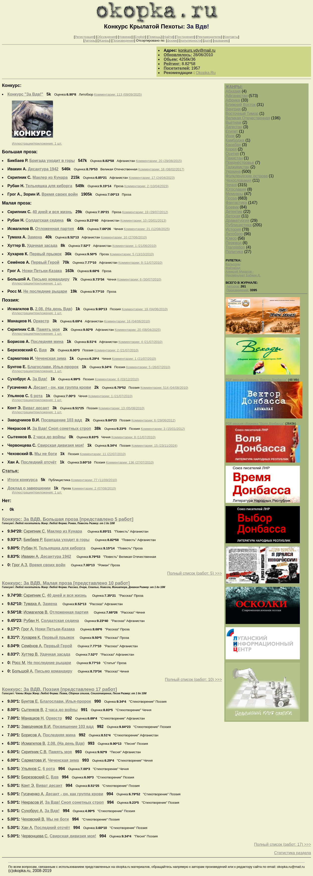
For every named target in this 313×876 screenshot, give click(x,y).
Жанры (104, 40)
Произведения (123, 40)
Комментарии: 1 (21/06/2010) (134, 246)
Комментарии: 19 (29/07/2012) (145, 212)
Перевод (233, 243)
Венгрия (233, 109)
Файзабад (233, 268)
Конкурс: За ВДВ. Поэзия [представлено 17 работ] (59, 689)
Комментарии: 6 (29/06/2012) (153, 420)
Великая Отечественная (248, 118)
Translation (235, 247)
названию (221, 40)
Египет (232, 131)
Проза (231, 198)
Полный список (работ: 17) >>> (282, 844)
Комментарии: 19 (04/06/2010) (145, 309)
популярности (191, 40)
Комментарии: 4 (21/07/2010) (140, 342)
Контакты (231, 37)
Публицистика (239, 225)
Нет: (6, 500)
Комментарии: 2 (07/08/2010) (94, 488)
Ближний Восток (241, 105)
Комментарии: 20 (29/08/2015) (159, 161)
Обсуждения (106, 37)
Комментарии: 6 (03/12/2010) (117, 379)
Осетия (232, 154)
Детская (233, 216)
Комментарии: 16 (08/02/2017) (161, 169)
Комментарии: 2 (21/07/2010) (116, 350)
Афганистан (237, 96)
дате (207, 40)
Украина (233, 171)
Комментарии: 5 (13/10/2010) (132, 254)
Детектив (234, 211)
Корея (231, 149)
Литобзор (234, 234)
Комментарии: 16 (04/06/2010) (127, 321)
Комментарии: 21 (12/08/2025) (147, 229)
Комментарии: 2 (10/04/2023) (146, 186)
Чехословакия (238, 180)
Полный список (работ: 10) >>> (193, 679)
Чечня (231, 185)
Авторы (90, 40)
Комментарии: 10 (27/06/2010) (124, 237)
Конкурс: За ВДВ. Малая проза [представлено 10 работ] (66, 583)
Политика (234, 252)
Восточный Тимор (242, 113)
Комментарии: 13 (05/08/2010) (121, 408)
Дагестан (234, 127)
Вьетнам (233, 122)
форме (172, 40)
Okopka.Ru (206, 73)
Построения (185, 37)
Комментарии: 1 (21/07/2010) (134, 359)
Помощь (154, 37)
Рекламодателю (209, 37)
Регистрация (84, 37)
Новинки (125, 37)
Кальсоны (233, 264)
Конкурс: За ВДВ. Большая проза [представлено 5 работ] (67, 519)
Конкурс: (12, 85)
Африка (233, 100)
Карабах (233, 145)
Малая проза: (17, 203)
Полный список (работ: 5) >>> (194, 573)
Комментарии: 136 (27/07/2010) (130, 462)
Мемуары (234, 194)
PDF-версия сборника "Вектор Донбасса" (256, 380)
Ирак (230, 136)
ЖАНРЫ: (234, 87)
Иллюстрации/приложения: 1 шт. (37, 143)
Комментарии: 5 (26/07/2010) (148, 367)
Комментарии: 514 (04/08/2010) (164, 387)
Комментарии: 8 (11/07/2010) (133, 437)
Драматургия (237, 220)
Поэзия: (10, 300)
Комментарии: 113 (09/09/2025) (118, 94)
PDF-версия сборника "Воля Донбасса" (255, 423)
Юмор (231, 238)
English (139, 37)
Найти (168, 37)
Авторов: (233, 286)
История (233, 229)
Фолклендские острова (247, 176)
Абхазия (233, 91)
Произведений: (238, 290)
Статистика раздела (292, 853)
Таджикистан (237, 167)
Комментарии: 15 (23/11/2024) (154, 445)
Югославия (236, 189)
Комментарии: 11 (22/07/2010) (103, 454)
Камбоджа (235, 140)
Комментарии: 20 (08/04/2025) (137, 330)
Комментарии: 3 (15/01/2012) (163, 429)
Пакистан (234, 158)
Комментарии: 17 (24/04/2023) (152, 178)
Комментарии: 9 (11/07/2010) (140, 262)
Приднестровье (240, 162)
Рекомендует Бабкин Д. (243, 275)
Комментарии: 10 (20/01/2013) (143, 220)
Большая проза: (20, 151)
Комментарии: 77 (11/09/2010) (94, 480)
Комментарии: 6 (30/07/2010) (139, 279)
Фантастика (236, 203)
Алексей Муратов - (240, 271)
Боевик (232, 207)
